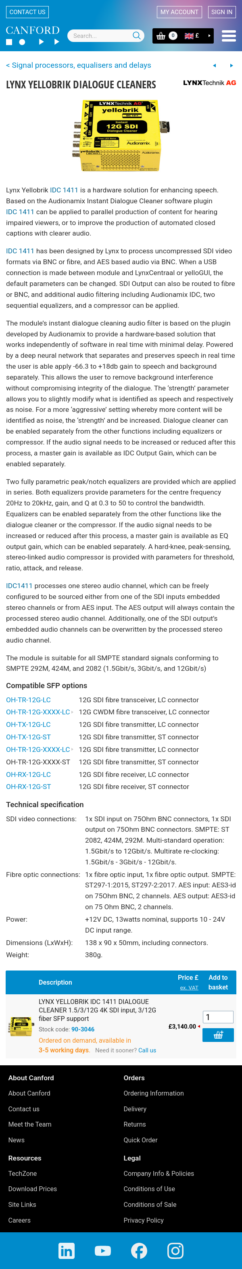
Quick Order (141, 1140)
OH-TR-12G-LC (28, 700)
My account (179, 12)
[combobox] (105, 35)
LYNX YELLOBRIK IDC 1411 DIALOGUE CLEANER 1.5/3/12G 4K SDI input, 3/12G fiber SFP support (97, 1010)
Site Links (22, 1204)
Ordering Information (154, 1093)
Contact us (28, 12)
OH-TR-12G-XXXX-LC (40, 712)
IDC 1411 (64, 190)
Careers (19, 1220)
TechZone (22, 1173)
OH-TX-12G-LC (28, 724)
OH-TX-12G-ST (28, 737)
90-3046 (82, 1029)
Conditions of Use (149, 1189)
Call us (147, 1050)
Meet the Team (30, 1124)
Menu (229, 36)
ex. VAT (189, 987)
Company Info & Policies (159, 1173)
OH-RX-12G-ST (28, 787)
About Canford (29, 1093)
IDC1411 (19, 586)
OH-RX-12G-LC (28, 774)
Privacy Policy (144, 1220)
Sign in (221, 12)
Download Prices (32, 1189)
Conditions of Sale (150, 1204)
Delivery (135, 1109)
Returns (135, 1124)
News (16, 1140)
